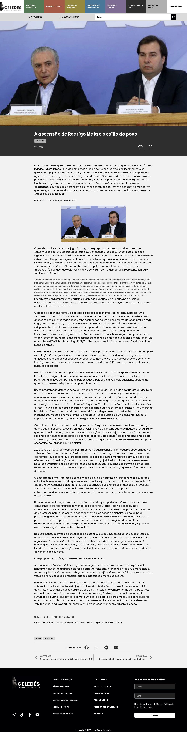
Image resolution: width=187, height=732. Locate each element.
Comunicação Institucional (93, 6)
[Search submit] (173, 17)
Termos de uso (101, 700)
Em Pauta (40, 140)
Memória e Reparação (31, 6)
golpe (38, 638)
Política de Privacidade (106, 707)
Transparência (101, 693)
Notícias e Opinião (112, 6)
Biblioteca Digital (153, 6)
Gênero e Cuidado (54, 7)
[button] (87, 647)
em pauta (49, 638)
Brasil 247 (70, 200)
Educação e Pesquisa (72, 6)
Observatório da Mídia (135, 6)
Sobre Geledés (175, 7)
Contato (98, 713)
